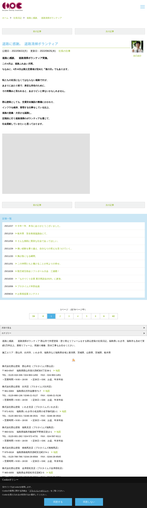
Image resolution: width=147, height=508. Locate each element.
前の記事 (37, 31)
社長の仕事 (64, 51)
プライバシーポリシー (39, 491)
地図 (57, 370)
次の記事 (110, 31)
